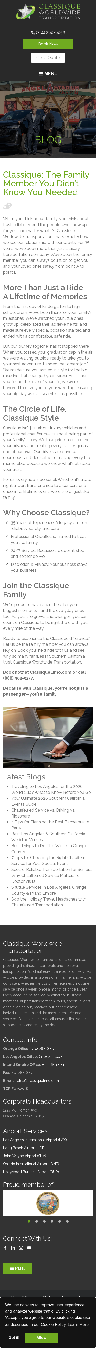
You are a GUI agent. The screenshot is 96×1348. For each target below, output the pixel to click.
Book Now (48, 44)
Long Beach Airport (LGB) (24, 1148)
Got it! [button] (14, 1338)
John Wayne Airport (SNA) (24, 1156)
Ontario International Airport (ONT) (31, 1164)
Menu (48, 73)
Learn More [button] (78, 1324)
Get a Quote (48, 57)
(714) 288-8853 (48, 32)
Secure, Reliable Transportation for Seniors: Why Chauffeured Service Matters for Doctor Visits (51, 875)
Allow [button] (41, 1338)
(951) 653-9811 (54, 1065)
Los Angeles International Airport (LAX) (35, 1140)
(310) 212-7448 (51, 1057)
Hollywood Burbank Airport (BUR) (31, 1172)
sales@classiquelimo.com (37, 1081)
